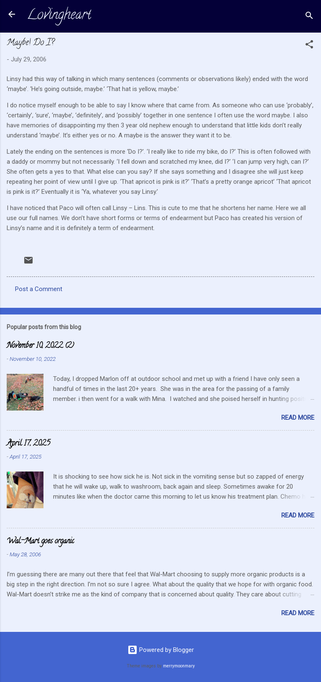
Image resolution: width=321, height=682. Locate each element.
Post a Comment (38, 289)
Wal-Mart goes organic (40, 542)
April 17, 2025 (28, 444)
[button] (309, 45)
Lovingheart (59, 16)
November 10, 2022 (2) (40, 346)
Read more (297, 417)
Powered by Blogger (160, 650)
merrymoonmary (179, 666)
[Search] (309, 17)
